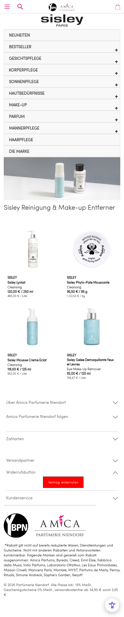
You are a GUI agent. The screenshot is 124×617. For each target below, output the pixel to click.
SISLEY (12, 277)
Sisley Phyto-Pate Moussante (88, 282)
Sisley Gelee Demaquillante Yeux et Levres (90, 362)
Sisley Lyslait (16, 282)
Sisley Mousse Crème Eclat (26, 360)
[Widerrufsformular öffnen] (63, 482)
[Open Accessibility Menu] (112, 605)
